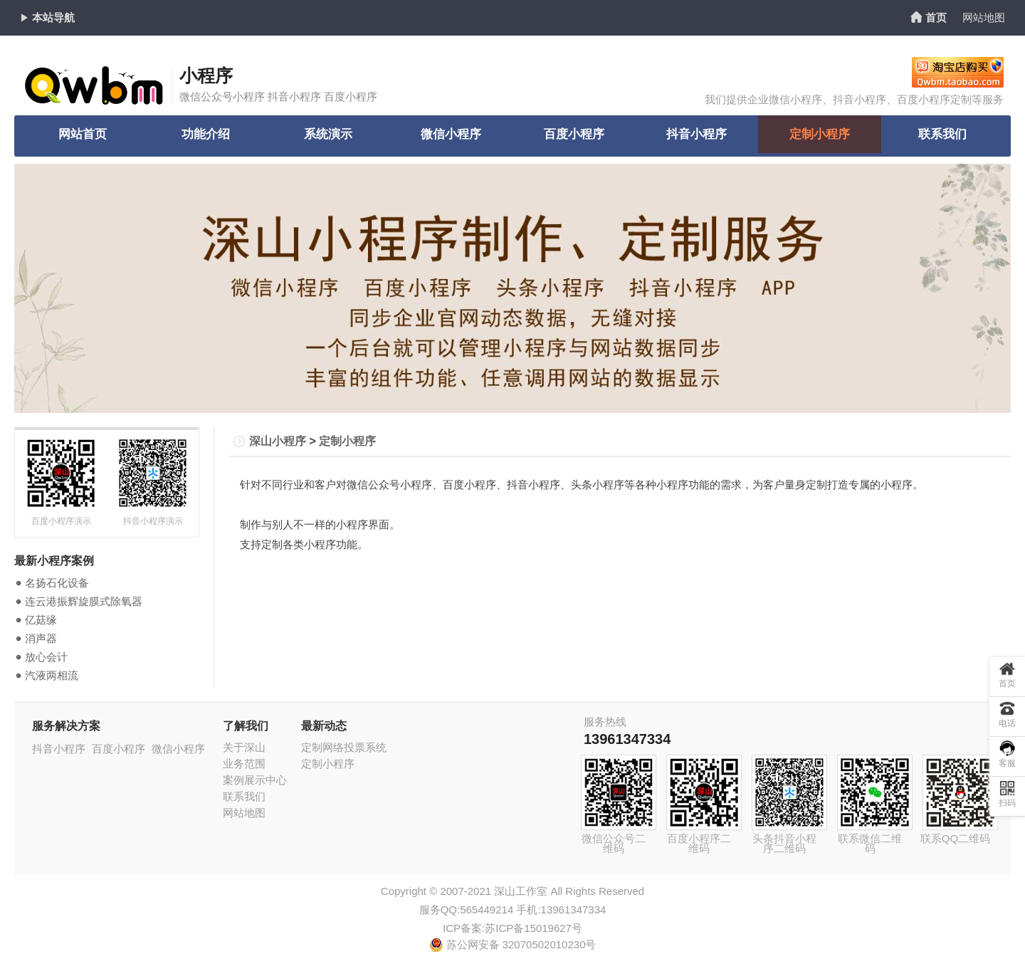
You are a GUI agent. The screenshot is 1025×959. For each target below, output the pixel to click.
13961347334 (627, 739)
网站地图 (983, 17)
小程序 (206, 75)
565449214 (486, 909)
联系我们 (942, 136)
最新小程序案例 (54, 561)
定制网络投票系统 (344, 747)
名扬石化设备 (57, 583)
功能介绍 (205, 136)
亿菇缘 (41, 620)
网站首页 (82, 136)
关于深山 (244, 747)
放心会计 (46, 657)
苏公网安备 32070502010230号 (512, 945)
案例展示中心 (255, 780)
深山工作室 (520, 891)
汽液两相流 (51, 675)
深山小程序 (277, 441)
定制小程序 (819, 136)
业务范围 (244, 764)
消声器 (41, 638)
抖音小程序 (697, 136)
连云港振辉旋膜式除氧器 (83, 601)
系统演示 (328, 136)
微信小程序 (451, 136)
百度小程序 (574, 136)
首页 (936, 17)
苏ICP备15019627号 (533, 928)
